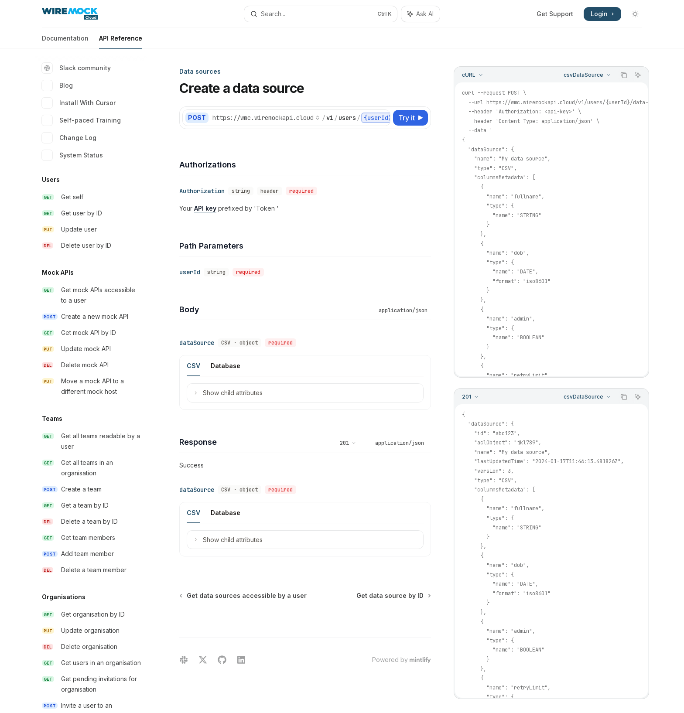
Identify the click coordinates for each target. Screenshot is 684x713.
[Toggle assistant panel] (420, 14)
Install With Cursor (79, 103)
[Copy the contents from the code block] (623, 75)
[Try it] (410, 118)
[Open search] (320, 14)
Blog (57, 85)
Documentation (65, 41)
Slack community (76, 68)
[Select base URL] (266, 117)
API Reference (120, 41)
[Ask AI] (637, 75)
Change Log (69, 138)
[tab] (193, 365)
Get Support (555, 13)
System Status (72, 155)
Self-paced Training (81, 120)
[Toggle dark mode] (635, 14)
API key (205, 208)
